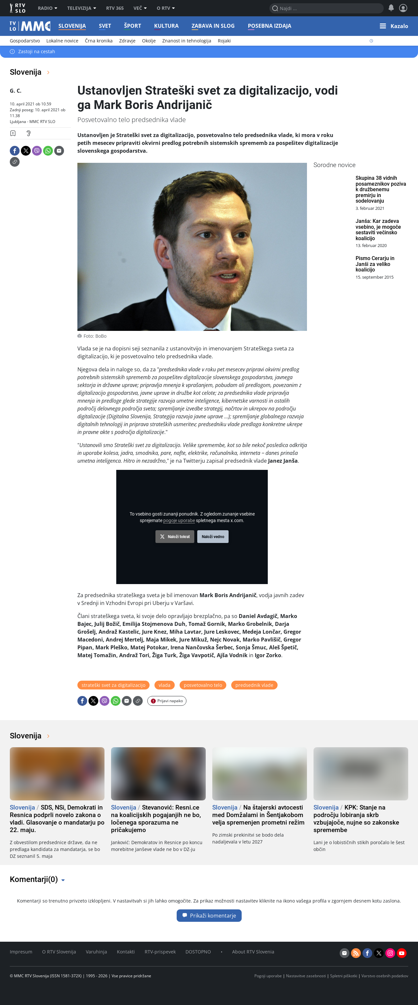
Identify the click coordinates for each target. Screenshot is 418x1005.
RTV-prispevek (160, 952)
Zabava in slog (215, 26)
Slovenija (74, 26)
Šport (134, 26)
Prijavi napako (170, 701)
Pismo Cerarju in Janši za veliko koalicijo (375, 264)
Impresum (21, 952)
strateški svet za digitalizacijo (113, 685)
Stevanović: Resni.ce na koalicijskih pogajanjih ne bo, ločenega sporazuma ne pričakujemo (156, 819)
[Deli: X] (26, 151)
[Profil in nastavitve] (403, 8)
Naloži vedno (213, 536)
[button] (394, 26)
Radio (47, 8)
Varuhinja (96, 952)
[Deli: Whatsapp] (48, 151)
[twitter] (379, 953)
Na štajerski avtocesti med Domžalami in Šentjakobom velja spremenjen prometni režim (258, 815)
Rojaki (224, 41)
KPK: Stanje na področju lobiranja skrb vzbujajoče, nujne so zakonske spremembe (356, 819)
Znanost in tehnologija (186, 41)
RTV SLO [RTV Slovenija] (18, 8)
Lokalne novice (62, 41)
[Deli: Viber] (37, 151)
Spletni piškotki (343, 976)
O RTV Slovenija (59, 952)
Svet (107, 26)
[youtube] (402, 953)
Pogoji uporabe (268, 976)
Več (140, 8)
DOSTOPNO (198, 952)
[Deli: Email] (59, 151)
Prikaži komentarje (209, 915)
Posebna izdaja (271, 26)
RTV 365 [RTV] (115, 8)
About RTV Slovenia (253, 952)
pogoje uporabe (179, 520)
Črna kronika (99, 41)
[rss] (356, 953)
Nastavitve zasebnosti (306, 976)
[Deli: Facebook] (15, 151)
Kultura (168, 26)
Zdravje (127, 41)
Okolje (149, 41)
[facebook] (367, 953)
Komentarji (34, 879)
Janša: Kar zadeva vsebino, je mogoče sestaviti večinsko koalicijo (378, 229)
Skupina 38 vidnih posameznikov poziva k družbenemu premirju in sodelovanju (381, 189)
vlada (164, 685)
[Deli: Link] (15, 162)
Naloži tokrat (179, 536)
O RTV (166, 8)
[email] (344, 953)
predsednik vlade (254, 685)
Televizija (81, 8)
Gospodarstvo (25, 41)
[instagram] (390, 953)
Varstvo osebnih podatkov (385, 976)
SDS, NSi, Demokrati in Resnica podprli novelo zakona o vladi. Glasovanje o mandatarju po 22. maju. (57, 819)
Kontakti (126, 952)
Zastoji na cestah (36, 51)
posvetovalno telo (203, 685)
